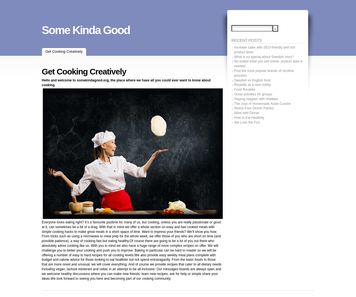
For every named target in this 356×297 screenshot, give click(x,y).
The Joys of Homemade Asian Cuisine (262, 104)
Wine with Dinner (246, 113)
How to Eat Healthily (249, 118)
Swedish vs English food (252, 80)
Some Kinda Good (86, 30)
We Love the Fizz (247, 122)
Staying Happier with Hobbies (256, 99)
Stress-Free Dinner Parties (254, 108)
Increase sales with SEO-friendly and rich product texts (264, 49)
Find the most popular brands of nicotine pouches (264, 73)
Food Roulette (244, 89)
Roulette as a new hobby (252, 85)
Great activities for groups (253, 94)
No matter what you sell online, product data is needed (268, 63)
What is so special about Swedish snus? (264, 57)
